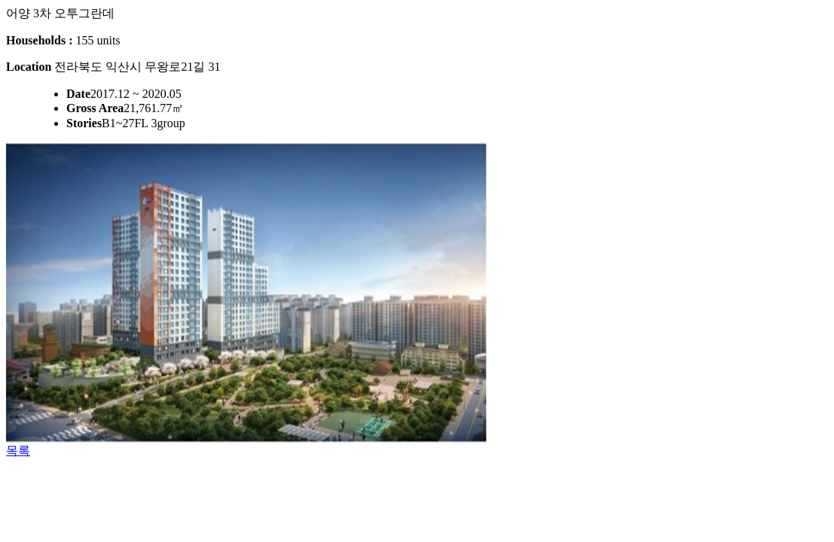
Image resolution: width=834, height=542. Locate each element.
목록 (18, 450)
